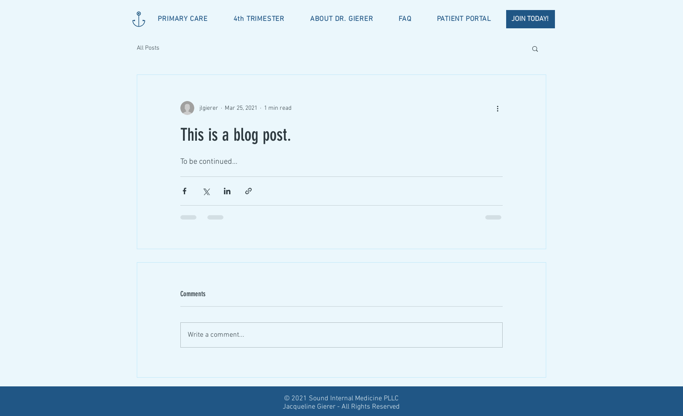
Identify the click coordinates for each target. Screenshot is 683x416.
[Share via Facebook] (184, 191)
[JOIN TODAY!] (530, 19)
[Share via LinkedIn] (227, 191)
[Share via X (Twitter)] (206, 191)
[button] (535, 48)
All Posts (148, 48)
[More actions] (497, 108)
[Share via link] (248, 191)
